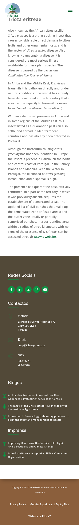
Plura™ (46, 516)
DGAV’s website (45, 237)
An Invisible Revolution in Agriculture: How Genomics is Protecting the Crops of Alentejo (35, 397)
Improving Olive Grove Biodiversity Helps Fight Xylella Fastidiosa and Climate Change (35, 444)
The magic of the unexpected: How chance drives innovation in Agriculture (37, 407)
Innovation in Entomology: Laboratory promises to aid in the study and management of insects (38, 418)
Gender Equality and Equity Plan (49, 504)
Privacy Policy (18, 504)
